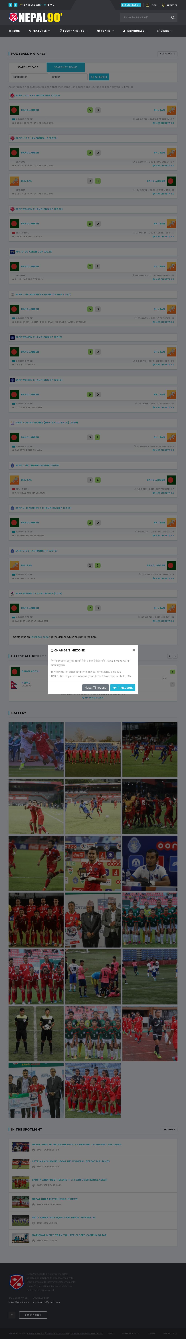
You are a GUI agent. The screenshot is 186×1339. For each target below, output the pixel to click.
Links (163, 31)
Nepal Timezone (95, 687)
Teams (103, 31)
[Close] (134, 650)
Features (38, 31)
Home (14, 31)
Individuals (133, 31)
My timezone (123, 688)
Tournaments (72, 31)
